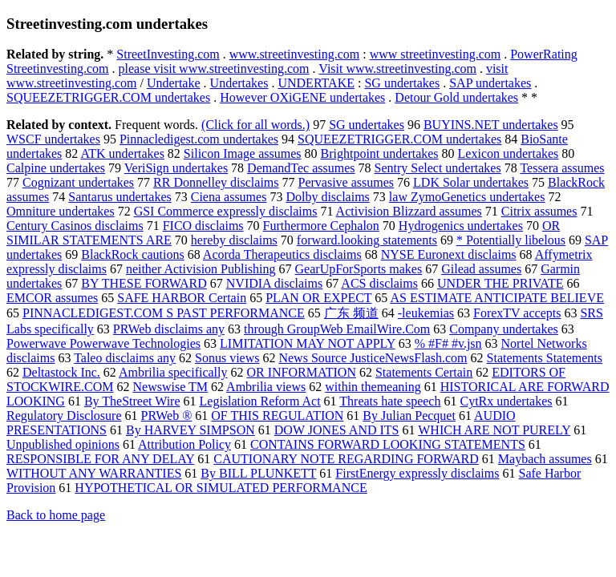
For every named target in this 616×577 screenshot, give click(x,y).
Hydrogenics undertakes (461, 225)
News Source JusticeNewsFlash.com (372, 358)
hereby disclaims (234, 240)
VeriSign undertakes (176, 168)
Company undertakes (503, 329)
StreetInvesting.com (167, 54)
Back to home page (55, 515)
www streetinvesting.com (435, 54)
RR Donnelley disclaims (215, 182)
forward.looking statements (367, 240)
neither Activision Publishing (201, 269)
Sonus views (227, 358)
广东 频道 (351, 313)
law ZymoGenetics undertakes (467, 197)
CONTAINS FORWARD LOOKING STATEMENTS (387, 444)
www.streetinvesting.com (294, 54)
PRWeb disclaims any (169, 329)
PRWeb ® (166, 415)
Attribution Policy (184, 444)
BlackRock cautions (132, 254)
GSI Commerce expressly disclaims (226, 211)
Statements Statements (544, 358)
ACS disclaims (379, 283)
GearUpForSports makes (359, 269)
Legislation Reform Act (260, 401)
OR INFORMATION (301, 372)
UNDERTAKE (316, 83)
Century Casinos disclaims (75, 225)
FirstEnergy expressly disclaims (417, 473)
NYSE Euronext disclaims (449, 254)
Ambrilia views (266, 386)
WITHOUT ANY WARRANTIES (93, 473)
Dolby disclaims (327, 197)
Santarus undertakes (119, 197)
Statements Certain (423, 372)
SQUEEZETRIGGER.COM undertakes (108, 97)
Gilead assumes (481, 269)
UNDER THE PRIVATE (500, 283)
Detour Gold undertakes (456, 97)
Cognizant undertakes (78, 182)
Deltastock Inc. (61, 372)
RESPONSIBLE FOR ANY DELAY (100, 459)
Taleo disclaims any (125, 358)
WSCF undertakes (53, 139)
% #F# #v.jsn (448, 343)
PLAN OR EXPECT (318, 298)
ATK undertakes (122, 153)
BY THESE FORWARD (143, 283)
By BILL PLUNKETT (258, 473)
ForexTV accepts (517, 313)
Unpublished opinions (63, 444)
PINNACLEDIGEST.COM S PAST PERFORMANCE (163, 313)
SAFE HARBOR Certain (181, 298)
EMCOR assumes (52, 298)
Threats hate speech (389, 401)
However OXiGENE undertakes (302, 97)
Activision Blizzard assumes (409, 211)
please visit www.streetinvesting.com (214, 68)
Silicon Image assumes (243, 153)
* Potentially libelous (510, 240)
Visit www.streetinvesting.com (397, 68)
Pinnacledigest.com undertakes (199, 139)
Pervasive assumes (346, 182)
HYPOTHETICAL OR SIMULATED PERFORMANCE (221, 487)
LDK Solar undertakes (471, 182)
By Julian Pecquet (409, 415)
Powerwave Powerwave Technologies (103, 343)
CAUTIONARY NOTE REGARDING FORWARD (346, 459)
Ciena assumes (229, 197)
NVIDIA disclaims (274, 283)
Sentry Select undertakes (438, 168)
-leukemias (426, 313)
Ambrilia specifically (173, 372)
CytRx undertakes (506, 401)
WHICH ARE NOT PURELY (494, 430)
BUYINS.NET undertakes (491, 124)
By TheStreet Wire (132, 401)
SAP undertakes (490, 83)
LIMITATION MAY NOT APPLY (307, 343)
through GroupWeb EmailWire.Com (337, 329)
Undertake (174, 83)
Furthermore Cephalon (321, 225)
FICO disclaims (203, 225)
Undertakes (239, 83)
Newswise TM (170, 386)
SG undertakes (402, 83)
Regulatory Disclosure (64, 415)
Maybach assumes (545, 459)
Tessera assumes (562, 168)
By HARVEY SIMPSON (190, 430)
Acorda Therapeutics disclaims (282, 254)
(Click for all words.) (255, 124)
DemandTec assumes (301, 168)
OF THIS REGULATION (277, 415)
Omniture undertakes (60, 211)
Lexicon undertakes (508, 153)
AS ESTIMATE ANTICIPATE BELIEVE (497, 298)
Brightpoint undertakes (380, 153)
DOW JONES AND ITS (336, 430)
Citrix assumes (539, 211)
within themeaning (373, 386)
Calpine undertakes (55, 168)
